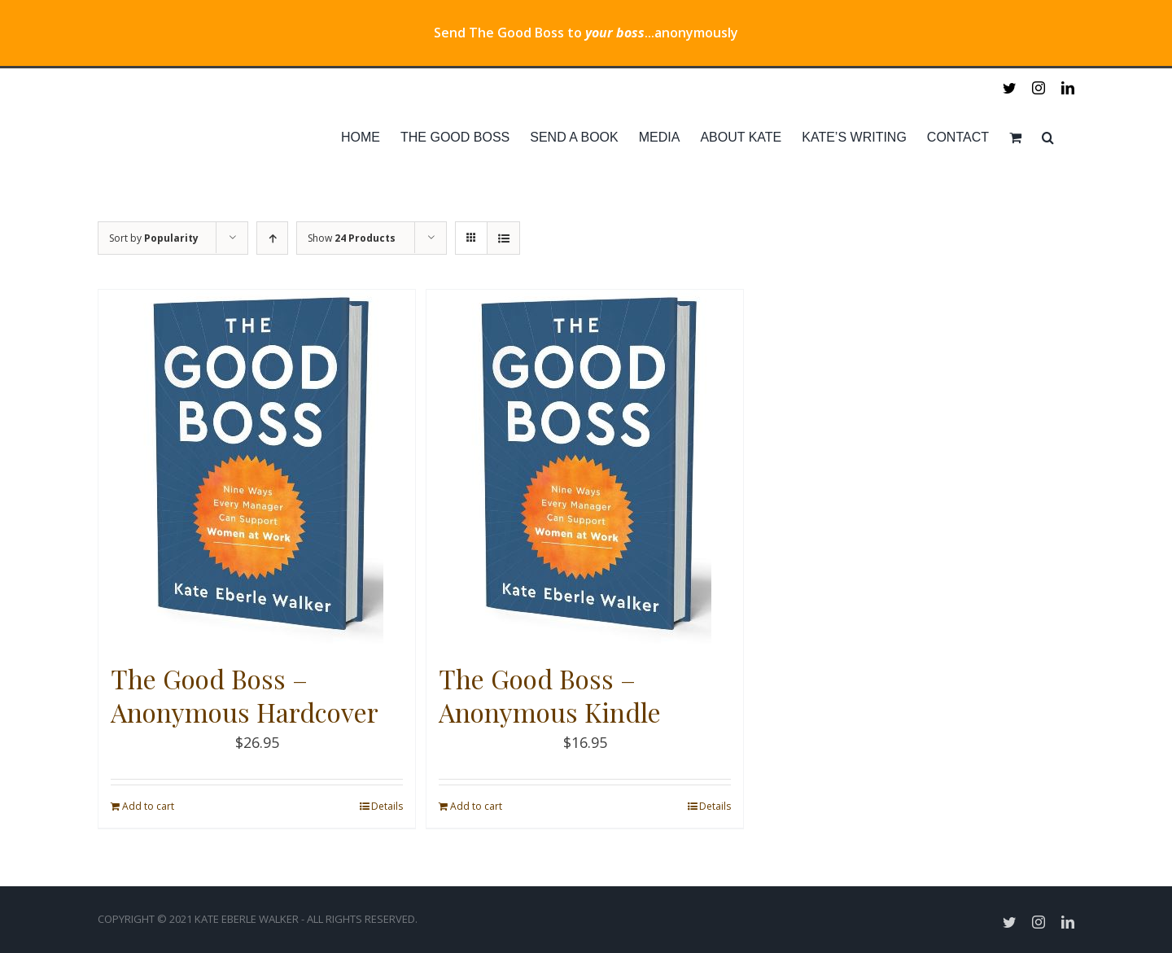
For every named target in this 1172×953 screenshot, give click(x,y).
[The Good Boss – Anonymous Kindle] (584, 467)
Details (387, 806)
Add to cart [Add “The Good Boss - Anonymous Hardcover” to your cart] (148, 806)
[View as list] (503, 238)
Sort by (154, 238)
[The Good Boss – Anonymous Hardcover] (256, 467)
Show (352, 238)
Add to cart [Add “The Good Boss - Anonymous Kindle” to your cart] (476, 806)
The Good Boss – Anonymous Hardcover (244, 695)
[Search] (1048, 137)
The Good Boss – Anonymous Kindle (550, 695)
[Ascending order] (272, 238)
